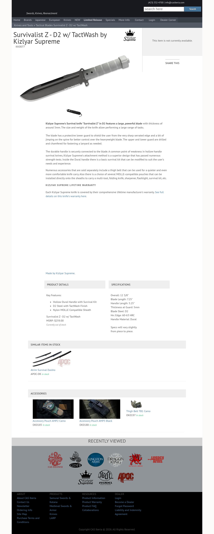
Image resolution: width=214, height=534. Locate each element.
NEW (77, 20)
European (54, 20)
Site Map (22, 514)
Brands (28, 20)
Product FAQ (89, 506)
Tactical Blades (44, 25)
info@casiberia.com (174, 2)
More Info (124, 20)
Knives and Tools (23, 25)
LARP (53, 518)
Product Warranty (92, 502)
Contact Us (23, 502)
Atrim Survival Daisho (43, 370)
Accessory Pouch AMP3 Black (95, 420)
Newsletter (23, 506)
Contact (139, 20)
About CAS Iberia (26, 498)
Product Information (93, 498)
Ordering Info (24, 510)
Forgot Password (124, 506)
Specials (110, 20)
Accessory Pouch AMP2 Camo (49, 420)
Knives (67, 20)
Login (152, 20)
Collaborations (90, 510)
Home (16, 20)
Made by (60, 273)
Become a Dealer (124, 502)
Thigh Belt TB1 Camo (138, 411)
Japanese (40, 20)
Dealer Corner (168, 20)
